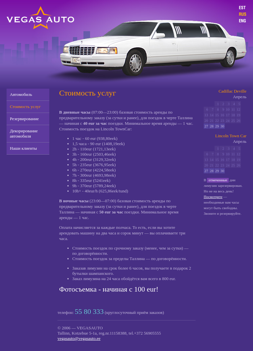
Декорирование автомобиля (24, 133)
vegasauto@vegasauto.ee (79, 338)
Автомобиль (21, 94)
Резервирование (24, 118)
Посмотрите (213, 197)
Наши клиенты (23, 148)
